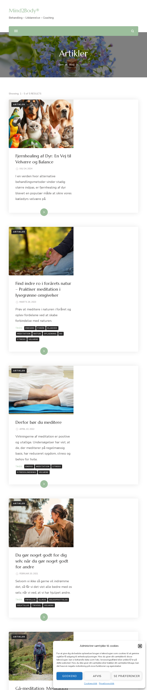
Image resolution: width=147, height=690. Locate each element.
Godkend (69, 676)
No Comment (115, 488)
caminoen (107, 531)
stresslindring (91, 338)
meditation (89, 243)
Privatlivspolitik (106, 683)
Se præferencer (127, 676)
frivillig (96, 423)
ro (126, 243)
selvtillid (110, 429)
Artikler (19, 104)
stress (86, 248)
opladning (115, 243)
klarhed (117, 237)
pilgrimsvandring (109, 537)
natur (102, 243)
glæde (107, 423)
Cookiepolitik (90, 683)
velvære (98, 248)
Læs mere (100, 163)
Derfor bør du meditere (104, 283)
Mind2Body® (24, 10)
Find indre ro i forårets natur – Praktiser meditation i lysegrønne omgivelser (69, 609)
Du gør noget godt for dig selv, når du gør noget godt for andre (105, 379)
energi (94, 333)
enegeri (95, 237)
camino (95, 531)
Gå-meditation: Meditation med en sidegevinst (99, 475)
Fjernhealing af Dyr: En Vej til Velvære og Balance (50, 600)
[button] (140, 646)
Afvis (97, 676)
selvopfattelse (91, 429)
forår (105, 237)
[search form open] (132, 31)
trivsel (123, 429)
